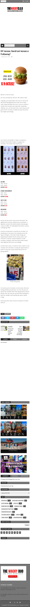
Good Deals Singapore (18, 500)
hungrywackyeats (18, 517)
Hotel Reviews (5, 503)
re (15, 550)
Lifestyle (8, 313)
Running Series (18, 506)
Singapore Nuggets (6, 511)
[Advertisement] (15, 27)
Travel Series (4, 517)
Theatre (18, 514)
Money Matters (5, 506)
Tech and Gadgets (5, 514)
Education (4, 500)
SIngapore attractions (7, 509)
